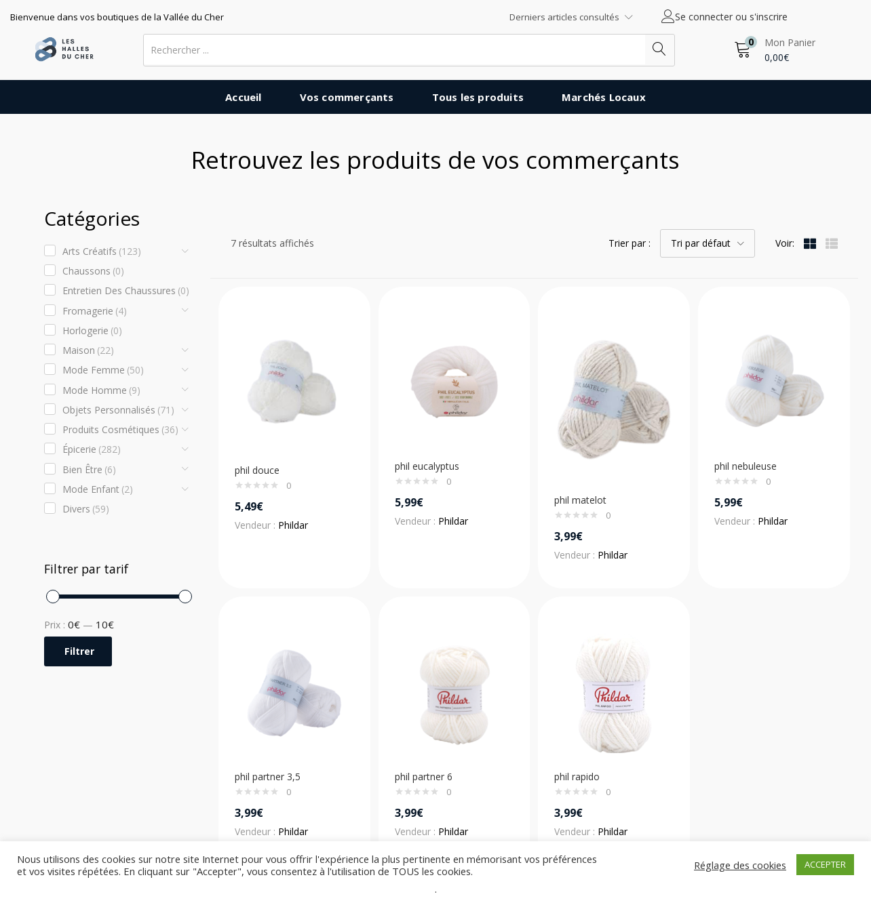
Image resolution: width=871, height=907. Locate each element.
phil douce (257, 470)
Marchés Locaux (604, 97)
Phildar (293, 525)
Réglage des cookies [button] (740, 865)
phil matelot (580, 499)
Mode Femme (103, 370)
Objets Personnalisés (118, 410)
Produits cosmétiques (120, 429)
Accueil (243, 97)
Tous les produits (478, 97)
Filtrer (79, 651)
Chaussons (93, 271)
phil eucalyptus (427, 466)
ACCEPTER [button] (825, 864)
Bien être (89, 469)
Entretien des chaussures (125, 290)
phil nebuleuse (745, 466)
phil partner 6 (423, 776)
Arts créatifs (101, 251)
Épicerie (91, 449)
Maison (88, 350)
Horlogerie (92, 330)
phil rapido (577, 776)
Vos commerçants (347, 97)
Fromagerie (94, 311)
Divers (85, 509)
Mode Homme (101, 390)
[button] (774, 50)
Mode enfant (97, 489)
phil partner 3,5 (268, 776)
